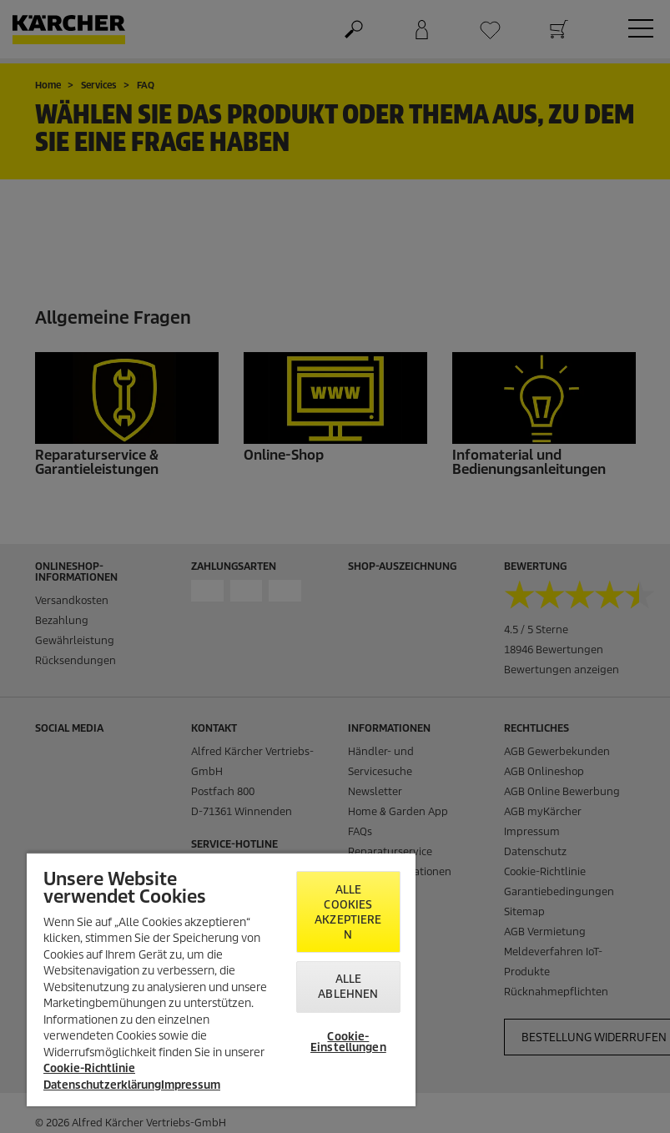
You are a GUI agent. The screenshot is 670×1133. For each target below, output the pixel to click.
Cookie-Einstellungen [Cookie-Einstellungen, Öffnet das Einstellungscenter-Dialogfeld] (348, 1042)
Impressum (190, 1085)
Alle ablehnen (348, 986)
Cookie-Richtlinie (89, 1068)
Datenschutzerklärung (102, 1085)
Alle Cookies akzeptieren (348, 912)
